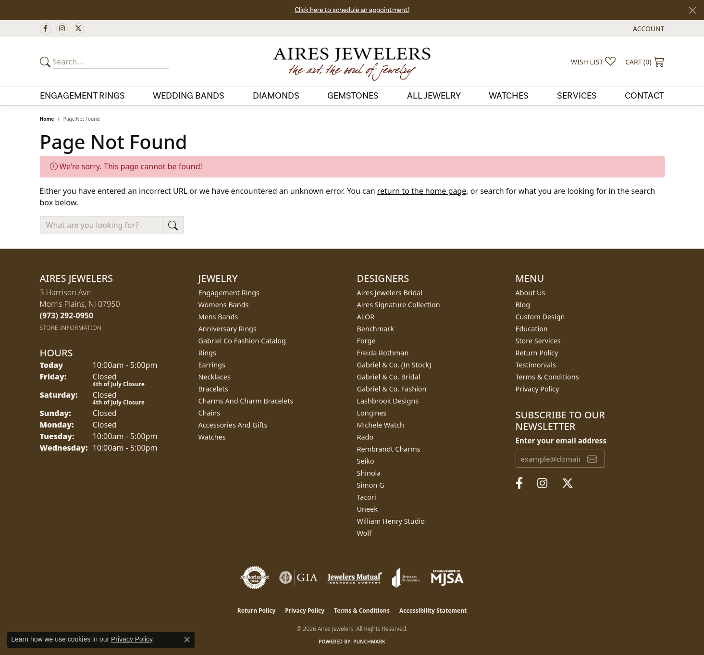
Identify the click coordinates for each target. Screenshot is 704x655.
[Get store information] (71, 328)
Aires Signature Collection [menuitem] (398, 304)
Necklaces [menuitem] (214, 376)
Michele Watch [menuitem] (380, 424)
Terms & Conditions (547, 376)
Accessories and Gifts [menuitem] (233, 424)
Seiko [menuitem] (365, 461)
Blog (523, 304)
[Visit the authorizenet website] (255, 578)
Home (47, 118)
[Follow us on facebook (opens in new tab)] (45, 29)
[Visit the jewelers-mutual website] (355, 578)
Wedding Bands (188, 95)
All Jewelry (434, 95)
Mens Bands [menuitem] (218, 316)
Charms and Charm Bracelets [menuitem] (246, 400)
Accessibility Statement (433, 610)
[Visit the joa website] (406, 578)
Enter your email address (561, 440)
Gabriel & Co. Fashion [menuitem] (392, 388)
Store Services (538, 340)
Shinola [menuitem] (369, 473)
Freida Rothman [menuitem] (383, 352)
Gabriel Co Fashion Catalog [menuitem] (242, 340)
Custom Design (540, 316)
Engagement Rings (82, 95)
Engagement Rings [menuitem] (229, 292)
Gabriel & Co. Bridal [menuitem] (388, 376)
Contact (644, 95)
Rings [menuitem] (207, 352)
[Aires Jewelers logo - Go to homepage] (352, 61)
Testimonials (536, 364)
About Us (530, 292)
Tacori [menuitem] (366, 497)
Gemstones (353, 95)
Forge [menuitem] (366, 340)
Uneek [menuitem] (367, 509)
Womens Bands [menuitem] (223, 304)
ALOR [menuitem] (366, 316)
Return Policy (537, 352)
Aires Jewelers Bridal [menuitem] (390, 292)
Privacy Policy (537, 388)
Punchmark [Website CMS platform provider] (369, 641)
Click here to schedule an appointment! (352, 10)
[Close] (692, 10)
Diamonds (276, 95)
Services (577, 95)
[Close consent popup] (187, 639)
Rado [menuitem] (365, 436)
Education (532, 328)
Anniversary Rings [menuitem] (227, 328)
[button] (647, 28)
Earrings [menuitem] (211, 364)
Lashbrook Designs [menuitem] (388, 400)
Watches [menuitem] (212, 436)
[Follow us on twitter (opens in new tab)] (78, 29)
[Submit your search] (46, 61)
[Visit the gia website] (298, 578)
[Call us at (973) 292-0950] (67, 315)
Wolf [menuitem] (364, 533)
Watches (509, 95)
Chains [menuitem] (209, 412)
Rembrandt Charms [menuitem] (388, 448)
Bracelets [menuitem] (213, 388)
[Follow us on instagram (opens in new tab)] (62, 29)
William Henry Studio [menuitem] (391, 521)
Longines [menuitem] (372, 412)
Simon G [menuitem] (370, 485)
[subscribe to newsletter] (592, 458)
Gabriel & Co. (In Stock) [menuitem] (394, 364)
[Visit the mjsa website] (447, 578)
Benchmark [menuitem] (375, 328)
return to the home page (422, 191)
